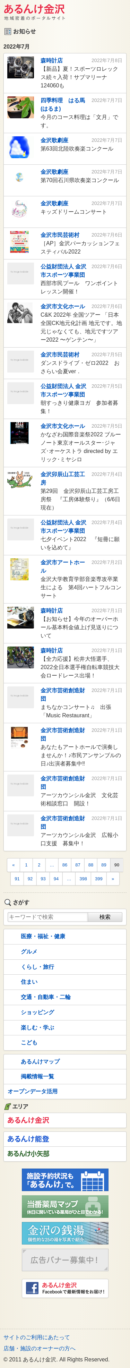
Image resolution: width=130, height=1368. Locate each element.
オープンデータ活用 (33, 1091)
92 (30, 878)
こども (21, 1043)
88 (90, 864)
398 (83, 878)
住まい (21, 982)
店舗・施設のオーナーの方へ (39, 1348)
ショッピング (30, 1012)
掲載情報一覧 (30, 1077)
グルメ (21, 952)
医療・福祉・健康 (35, 936)
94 (56, 878)
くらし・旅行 (30, 967)
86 (64, 864)
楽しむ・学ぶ (30, 1027)
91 (17, 878)
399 (99, 878)
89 (103, 864)
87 (77, 864)
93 (43, 878)
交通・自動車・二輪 (38, 997)
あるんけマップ (33, 1062)
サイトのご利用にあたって (36, 1337)
